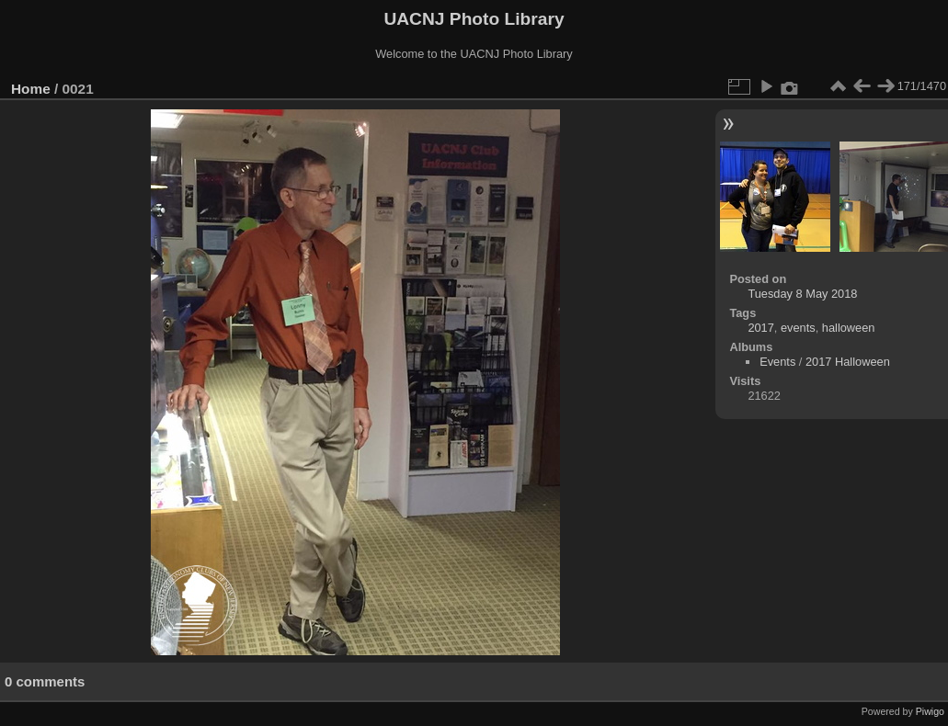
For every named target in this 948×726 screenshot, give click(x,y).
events (798, 328)
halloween (848, 328)
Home (31, 88)
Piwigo (930, 711)
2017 (760, 328)
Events (777, 362)
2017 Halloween (847, 362)
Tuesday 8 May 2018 (802, 294)
